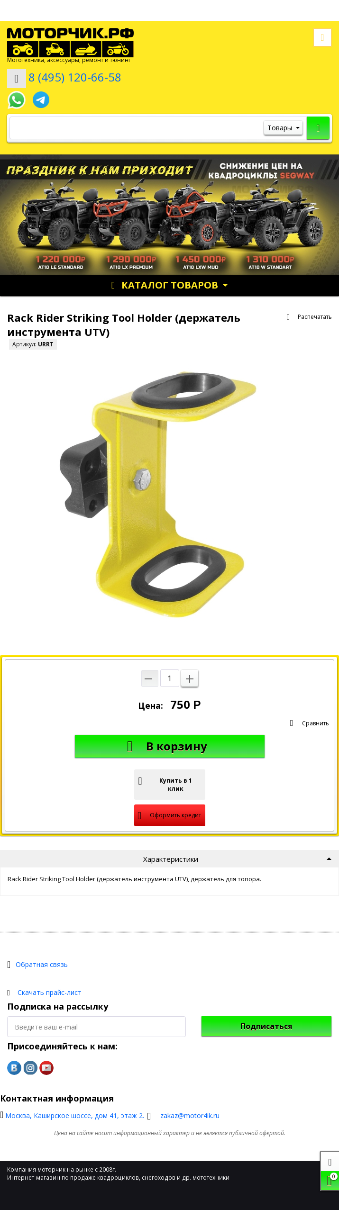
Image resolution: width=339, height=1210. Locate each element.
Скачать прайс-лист (50, 992)
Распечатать (315, 317)
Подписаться (266, 1026)
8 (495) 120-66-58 (74, 77)
